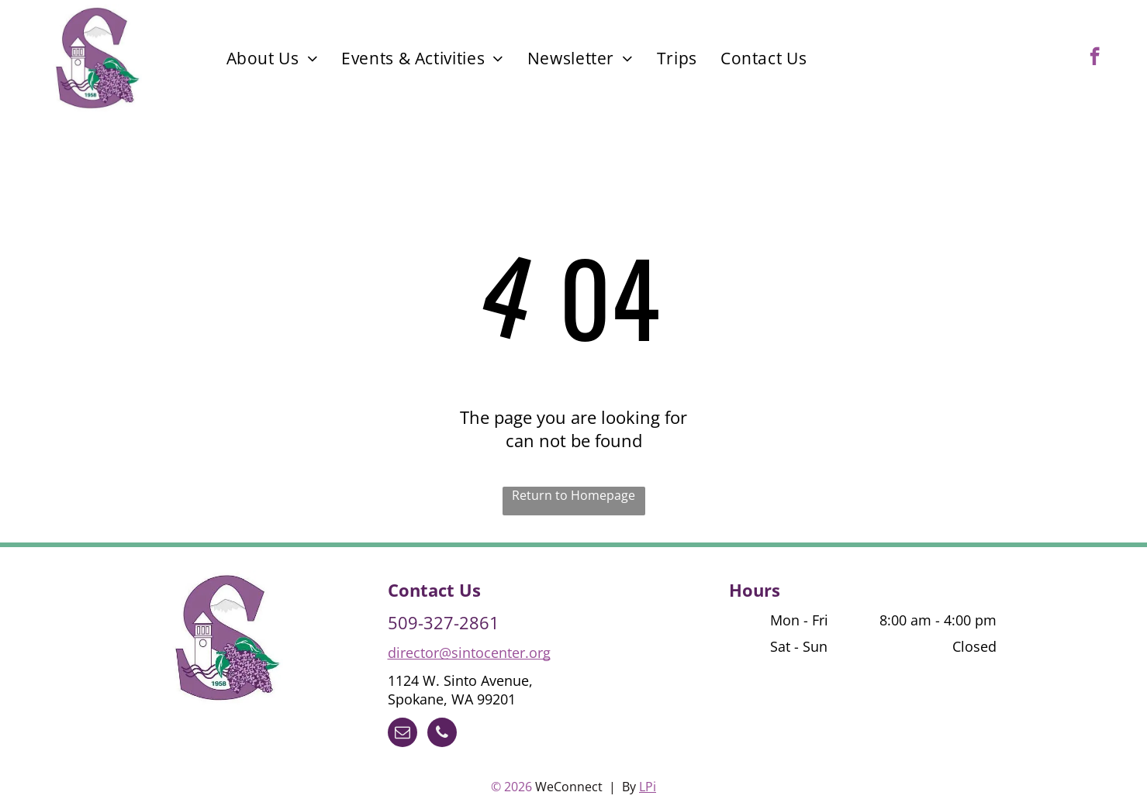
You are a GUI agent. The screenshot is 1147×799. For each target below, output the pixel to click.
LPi (647, 786)
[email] (402, 734)
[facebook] (1094, 58)
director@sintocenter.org (469, 652)
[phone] (442, 734)
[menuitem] (272, 58)
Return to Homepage (573, 495)
